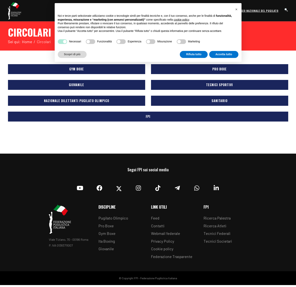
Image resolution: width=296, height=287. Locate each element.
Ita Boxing (107, 243)
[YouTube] (80, 188)
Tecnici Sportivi (219, 85)
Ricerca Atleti (215, 227)
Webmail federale (166, 235)
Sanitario (220, 101)
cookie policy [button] (181, 19)
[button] (236, 9)
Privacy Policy (163, 243)
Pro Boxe (220, 69)
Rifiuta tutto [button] (193, 54)
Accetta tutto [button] (223, 54)
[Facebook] (99, 188)
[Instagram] (138, 188)
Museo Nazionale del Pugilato (257, 11)
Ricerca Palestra (217, 219)
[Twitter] (119, 188)
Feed (155, 219)
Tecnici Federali (217, 235)
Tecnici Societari (218, 243)
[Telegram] (177, 188)
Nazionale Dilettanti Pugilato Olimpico (76, 101)
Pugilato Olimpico (113, 219)
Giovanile (76, 85)
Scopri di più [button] (72, 54)
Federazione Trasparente (172, 258)
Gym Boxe (76, 69)
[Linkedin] (216, 188)
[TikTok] (158, 188)
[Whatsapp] (197, 188)
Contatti (158, 227)
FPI (148, 117)
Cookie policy (162, 250)
